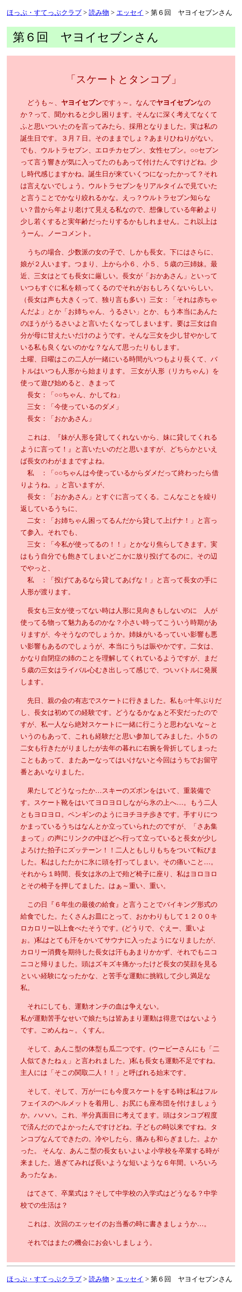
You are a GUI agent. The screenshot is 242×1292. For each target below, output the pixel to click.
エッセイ (130, 12)
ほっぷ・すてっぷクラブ (44, 12)
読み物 (99, 12)
